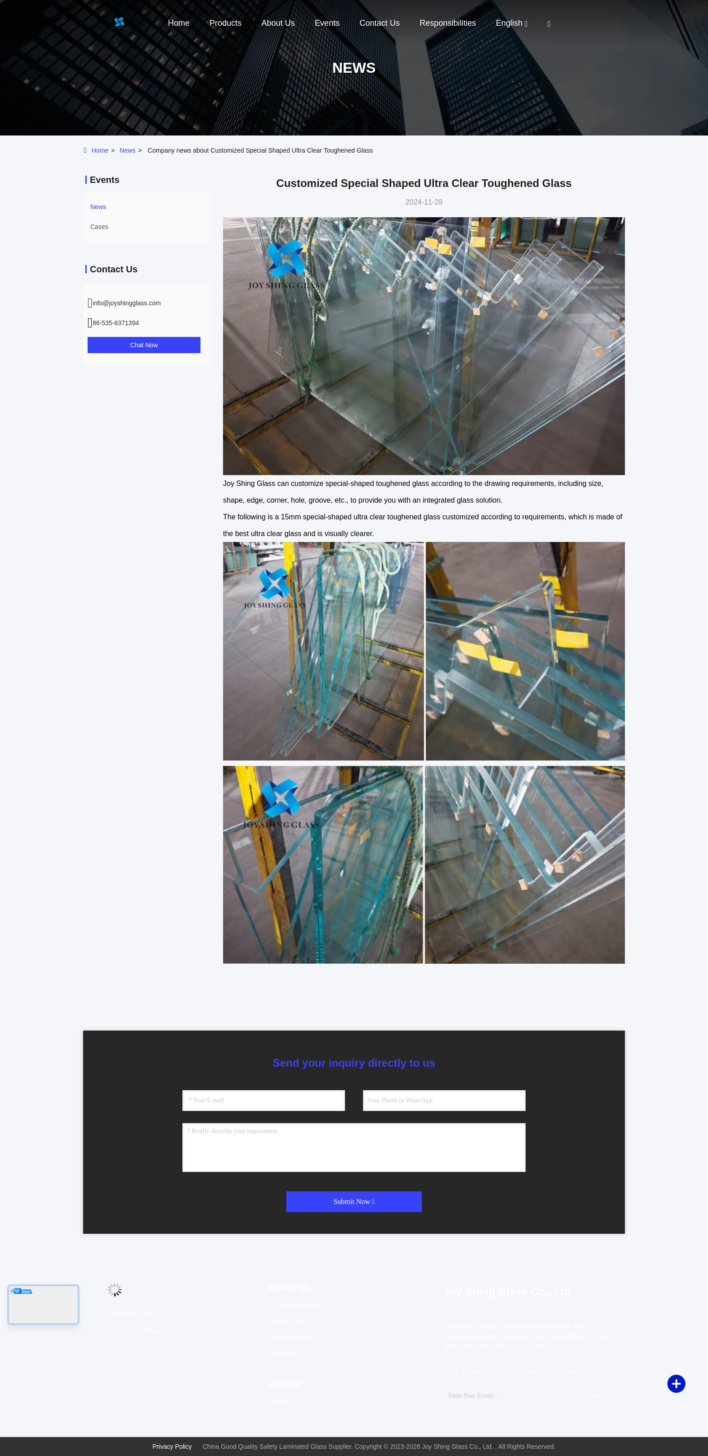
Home (179, 23)
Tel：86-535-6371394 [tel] (121, 1314)
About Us (278, 23)
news (127, 150)
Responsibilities (447, 23)
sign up (596, 1396)
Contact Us (379, 23)
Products (226, 23)
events (327, 23)
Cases (99, 226)
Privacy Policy (172, 1446)
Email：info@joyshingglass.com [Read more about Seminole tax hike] (136, 1330)
